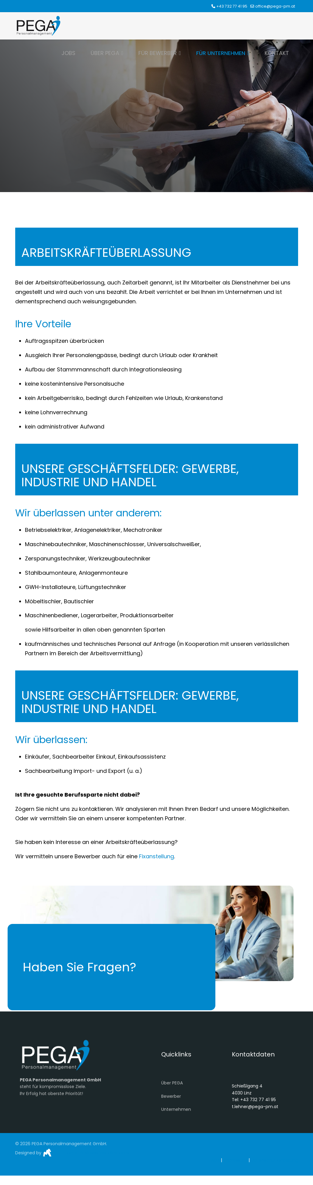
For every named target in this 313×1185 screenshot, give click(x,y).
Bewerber (171, 1096)
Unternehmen (176, 1109)
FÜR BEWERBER (157, 53)
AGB (215, 1160)
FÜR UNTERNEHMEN (220, 53)
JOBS (68, 53)
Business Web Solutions (104, 1153)
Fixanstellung (156, 856)
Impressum (235, 1160)
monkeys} (67, 1153)
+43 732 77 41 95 (231, 6)
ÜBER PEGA (105, 53)
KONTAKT (277, 53)
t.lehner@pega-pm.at (255, 1107)
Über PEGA (172, 1083)
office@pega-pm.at (275, 6)
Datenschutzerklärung (274, 1160)
